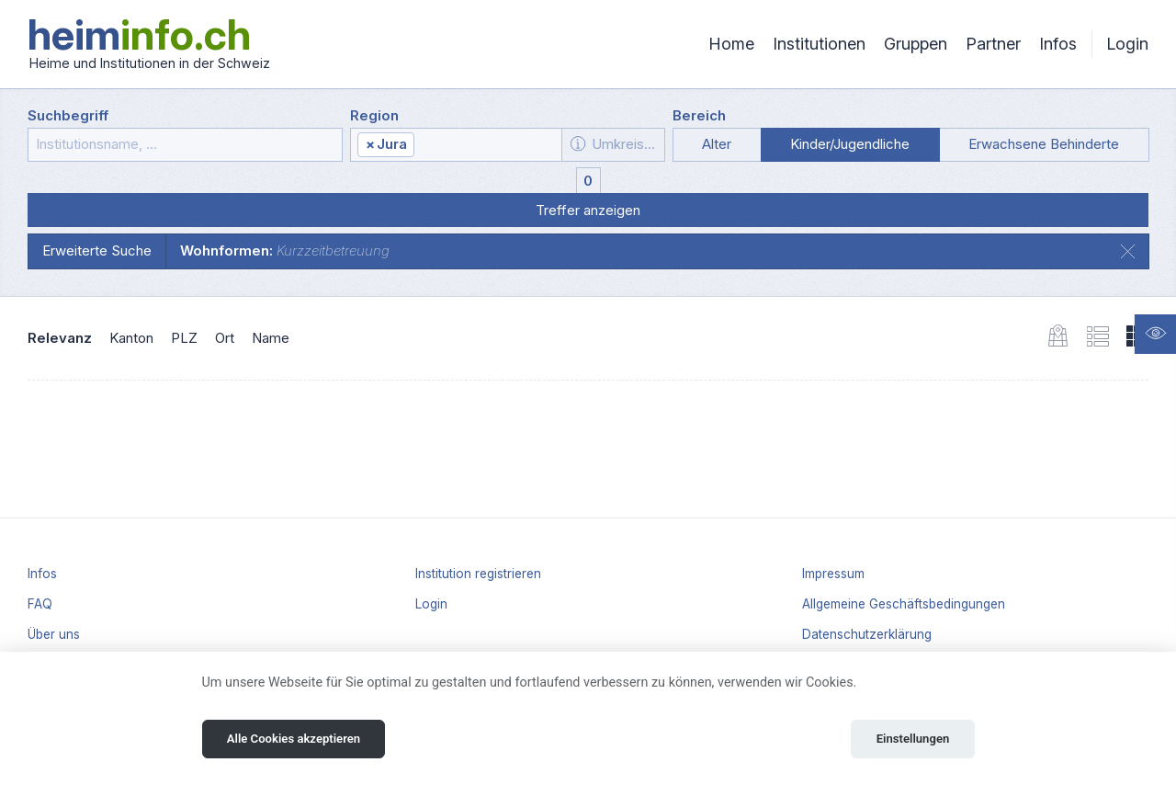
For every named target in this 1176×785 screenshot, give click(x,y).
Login (1127, 43)
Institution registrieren (478, 573)
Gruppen (915, 43)
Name (270, 338)
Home (731, 43)
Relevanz (60, 338)
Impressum (833, 573)
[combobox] (456, 145)
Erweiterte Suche (97, 250)
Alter (716, 144)
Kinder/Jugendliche (850, 144)
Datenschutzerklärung (867, 634)
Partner (993, 43)
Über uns (54, 634)
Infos (1058, 43)
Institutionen (819, 43)
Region (374, 115)
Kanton (131, 338)
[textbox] (486, 145)
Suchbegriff (68, 115)
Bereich (699, 115)
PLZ (184, 338)
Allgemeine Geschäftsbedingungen (903, 604)
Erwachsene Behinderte (1043, 144)
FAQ (40, 604)
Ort (224, 338)
